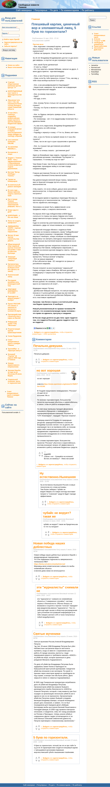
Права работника (100, 46)
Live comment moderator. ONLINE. (13, 141)
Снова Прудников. (15, 336)
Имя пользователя (9, 27)
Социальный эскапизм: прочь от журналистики (14, 381)
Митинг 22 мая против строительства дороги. (13, 238)
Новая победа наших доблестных (49, 545)
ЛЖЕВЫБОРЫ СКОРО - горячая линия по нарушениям (14, 229)
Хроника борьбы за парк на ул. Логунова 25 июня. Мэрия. (15, 373)
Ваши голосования (15, 67)
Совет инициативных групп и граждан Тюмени (14, 342)
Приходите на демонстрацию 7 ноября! (14, 298)
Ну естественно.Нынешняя (58, 475)
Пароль (5, 33)
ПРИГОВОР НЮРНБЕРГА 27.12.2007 (13, 291)
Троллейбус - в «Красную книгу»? (15, 349)
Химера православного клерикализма (13, 365)
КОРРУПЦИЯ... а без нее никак (14, 216)
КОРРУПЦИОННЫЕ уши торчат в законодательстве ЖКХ (15, 93)
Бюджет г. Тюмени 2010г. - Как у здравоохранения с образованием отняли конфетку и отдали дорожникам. (15, 163)
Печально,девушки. (48, 346)
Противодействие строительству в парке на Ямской (14, 316)
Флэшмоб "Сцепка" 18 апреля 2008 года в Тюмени (14, 357)
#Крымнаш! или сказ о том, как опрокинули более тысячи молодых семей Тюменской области (15, 104)
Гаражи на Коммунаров (12, 180)
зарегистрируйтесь (51, 332)
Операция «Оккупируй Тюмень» (12, 258)
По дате (54, 10)
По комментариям (70, 10)
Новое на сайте (13, 65)
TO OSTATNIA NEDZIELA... (13, 148)
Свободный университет (98, 43)
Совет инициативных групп (99, 35)
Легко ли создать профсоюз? (14, 222)
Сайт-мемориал (24, 10)
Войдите (37, 332)
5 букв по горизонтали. (50, 737)
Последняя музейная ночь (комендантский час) (14, 283)
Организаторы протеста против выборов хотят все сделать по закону (14, 267)
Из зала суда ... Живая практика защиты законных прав (14, 192)
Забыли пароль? (10, 46)
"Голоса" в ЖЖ (99, 41)
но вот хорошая (48, 370)
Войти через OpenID (12, 39)
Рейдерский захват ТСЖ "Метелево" (12, 323)
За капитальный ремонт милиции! (14, 186)
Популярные (41, 10)
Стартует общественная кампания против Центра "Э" (14, 85)
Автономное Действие (98, 49)
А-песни (97, 39)
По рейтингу (88, 10)
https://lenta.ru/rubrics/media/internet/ (49, 564)
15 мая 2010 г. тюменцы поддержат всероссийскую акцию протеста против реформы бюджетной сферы (15, 118)
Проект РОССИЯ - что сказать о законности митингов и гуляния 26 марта (14, 307)
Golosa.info (26, 2)
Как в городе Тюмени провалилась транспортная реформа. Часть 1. (15, 202)
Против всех (38, 44)
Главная (35, 19)
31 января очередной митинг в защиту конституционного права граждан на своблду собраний (15, 131)
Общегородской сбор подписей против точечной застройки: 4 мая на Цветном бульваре (14, 248)
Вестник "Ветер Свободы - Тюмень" (14, 174)
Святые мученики (46, 633)
